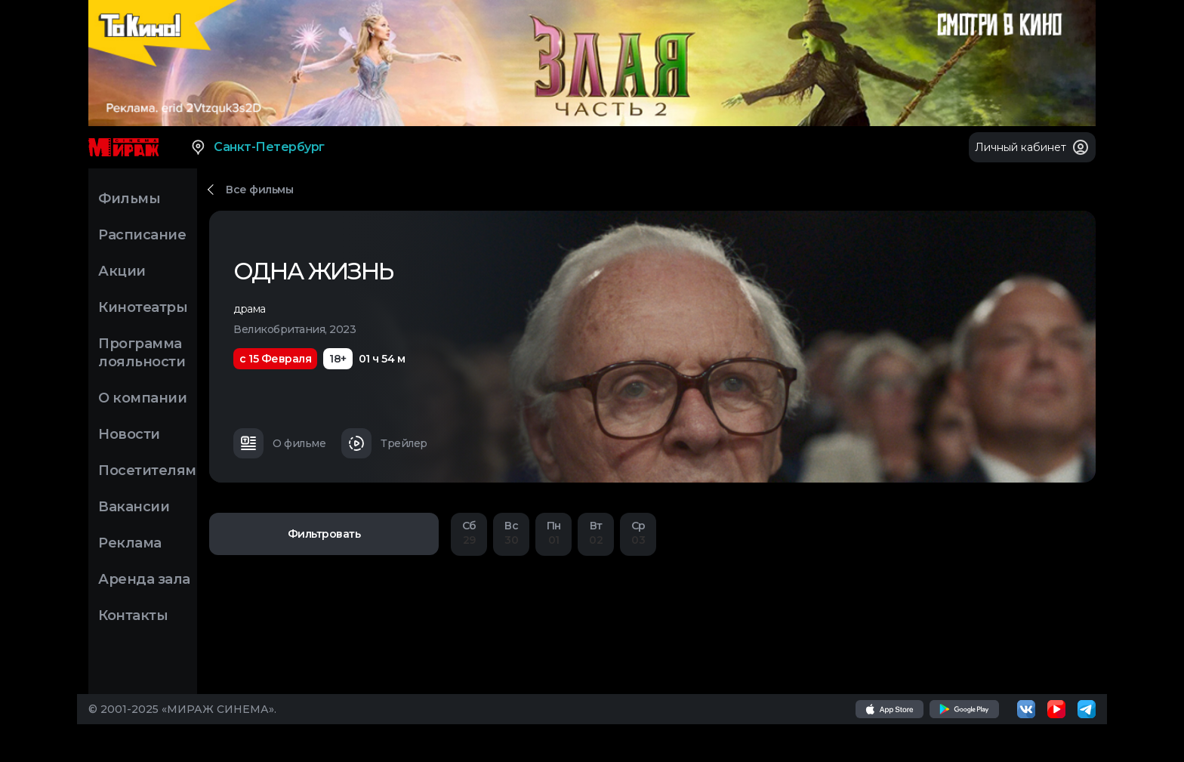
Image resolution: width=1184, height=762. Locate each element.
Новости (129, 434)
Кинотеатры (142, 307)
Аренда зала (144, 579)
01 (553, 533)
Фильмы (129, 198)
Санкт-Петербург (257, 147)
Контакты (133, 615)
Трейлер (384, 443)
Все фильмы (259, 189)
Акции (122, 271)
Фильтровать (324, 534)
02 (596, 533)
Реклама (130, 543)
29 (469, 533)
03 (638, 533)
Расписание (142, 235)
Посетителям (147, 470)
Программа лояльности (141, 352)
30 (511, 533)
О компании (142, 398)
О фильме (279, 443)
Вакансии (133, 506)
